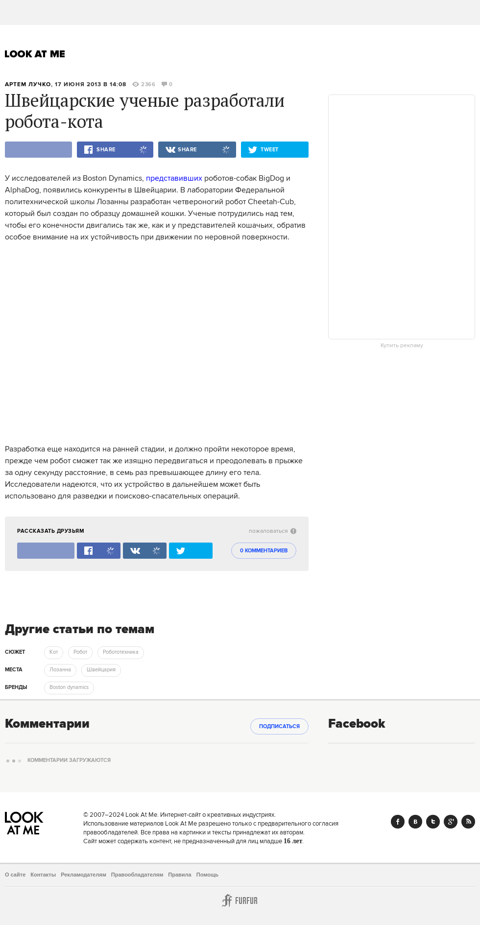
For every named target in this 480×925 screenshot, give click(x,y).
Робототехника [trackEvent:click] (121, 652)
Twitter (433, 822)
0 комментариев (264, 550)
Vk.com (415, 822)
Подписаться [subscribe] (279, 726)
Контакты (43, 875)
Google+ (450, 822)
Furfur (240, 900)
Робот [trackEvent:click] (80, 652)
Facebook (398, 822)
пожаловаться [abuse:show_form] (272, 531)
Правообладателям (137, 875)
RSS (468, 822)
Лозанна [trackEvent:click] (60, 669)
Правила (179, 875)
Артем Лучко (28, 84)
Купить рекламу (402, 346)
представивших (174, 178)
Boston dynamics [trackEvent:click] (69, 687)
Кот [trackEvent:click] (53, 652)
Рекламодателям (83, 875)
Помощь (207, 875)
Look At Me (35, 54)
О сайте (15, 875)
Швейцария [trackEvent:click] (101, 669)
